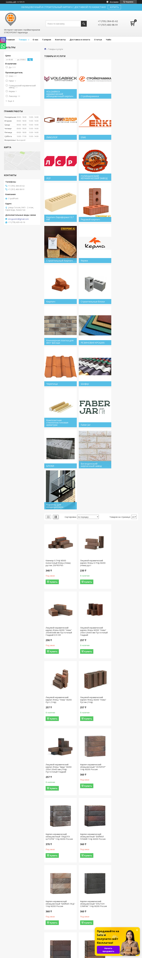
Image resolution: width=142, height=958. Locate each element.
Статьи (98, 39)
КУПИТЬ (114, 7)
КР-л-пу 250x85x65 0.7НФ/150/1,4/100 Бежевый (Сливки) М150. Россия (89, 738)
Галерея (46, 39)
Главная (10, 39)
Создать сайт (11, 2)
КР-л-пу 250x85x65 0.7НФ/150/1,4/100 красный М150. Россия (120, 737)
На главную (10, 938)
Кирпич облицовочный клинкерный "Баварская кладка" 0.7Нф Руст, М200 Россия (58, 738)
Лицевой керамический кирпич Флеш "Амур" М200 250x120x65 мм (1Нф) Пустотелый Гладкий (59, 534)
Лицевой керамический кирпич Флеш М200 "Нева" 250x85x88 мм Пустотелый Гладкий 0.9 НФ (122, 395)
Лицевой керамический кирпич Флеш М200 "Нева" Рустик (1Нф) (122, 463)
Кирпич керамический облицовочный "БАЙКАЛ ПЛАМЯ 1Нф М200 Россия (58, 603)
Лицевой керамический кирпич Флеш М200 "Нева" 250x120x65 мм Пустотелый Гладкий (59, 465)
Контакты (60, 39)
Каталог (77, 942)
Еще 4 (11, 101)
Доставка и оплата (80, 39)
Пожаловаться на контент (76, 955)
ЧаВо (108, 39)
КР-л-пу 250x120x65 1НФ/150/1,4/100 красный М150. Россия (90, 876)
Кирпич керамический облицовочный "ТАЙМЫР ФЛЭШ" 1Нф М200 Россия (90, 670)
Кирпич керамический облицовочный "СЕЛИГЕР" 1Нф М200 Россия (90, 533)
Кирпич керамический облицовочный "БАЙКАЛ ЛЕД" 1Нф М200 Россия (89, 603)
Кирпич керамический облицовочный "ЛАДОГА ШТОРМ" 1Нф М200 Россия (122, 533)
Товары (23, 39)
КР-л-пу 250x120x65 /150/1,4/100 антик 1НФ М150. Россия (121, 807)
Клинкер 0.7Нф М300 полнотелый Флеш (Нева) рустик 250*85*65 (58, 394)
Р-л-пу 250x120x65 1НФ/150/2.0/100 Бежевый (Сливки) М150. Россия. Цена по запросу (91, 808)
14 (126, 915)
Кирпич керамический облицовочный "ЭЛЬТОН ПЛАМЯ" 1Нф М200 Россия (59, 670)
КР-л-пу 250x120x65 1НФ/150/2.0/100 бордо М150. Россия (121, 876)
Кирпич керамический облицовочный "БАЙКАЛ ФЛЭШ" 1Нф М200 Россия (122, 670)
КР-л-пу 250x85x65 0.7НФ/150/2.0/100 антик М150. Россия (58, 807)
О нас (35, 39)
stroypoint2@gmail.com (18, 219)
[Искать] (84, 24)
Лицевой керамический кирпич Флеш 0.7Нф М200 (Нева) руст (90, 394)
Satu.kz (83, 953)
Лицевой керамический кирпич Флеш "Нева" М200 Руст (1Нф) (91, 463)
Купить (53, 413)
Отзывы (77, 938)
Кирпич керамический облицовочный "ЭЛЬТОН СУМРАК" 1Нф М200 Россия (122, 603)
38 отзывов (114, 2)
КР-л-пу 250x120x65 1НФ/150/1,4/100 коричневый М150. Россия (58, 876)
